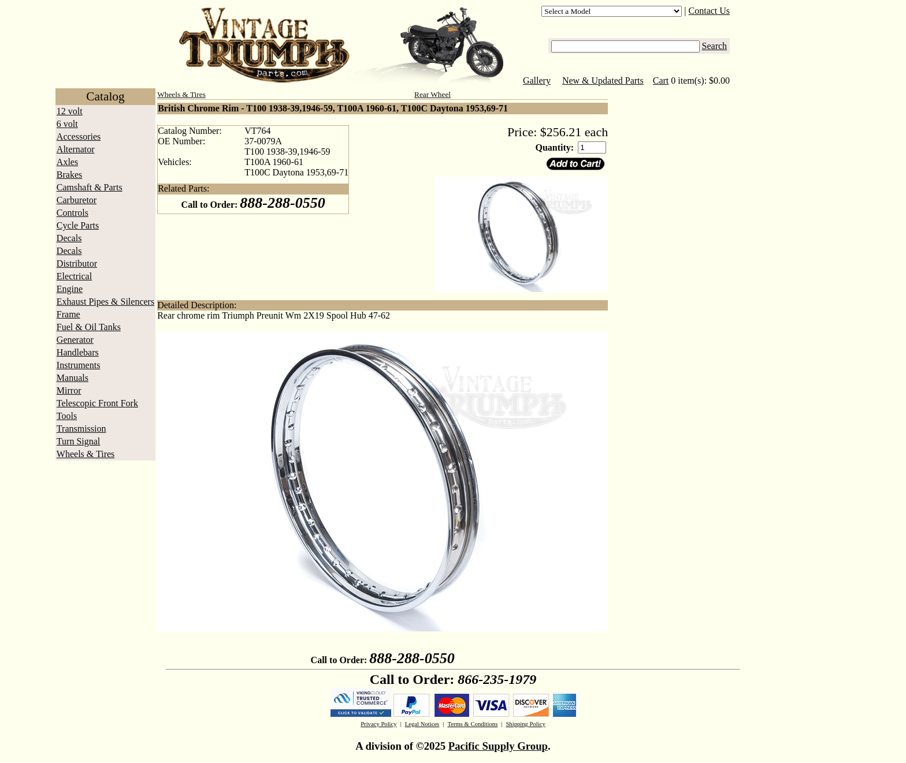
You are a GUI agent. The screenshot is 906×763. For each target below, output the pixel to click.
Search (714, 46)
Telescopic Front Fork (97, 403)
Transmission (81, 428)
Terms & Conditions (472, 724)
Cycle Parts (78, 225)
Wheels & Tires (85, 454)
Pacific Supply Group (498, 746)
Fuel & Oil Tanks (89, 327)
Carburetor (76, 200)
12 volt (70, 111)
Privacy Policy (378, 724)
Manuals (72, 378)
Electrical (74, 276)
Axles (67, 162)
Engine (70, 289)
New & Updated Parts (603, 80)
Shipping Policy (525, 724)
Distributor (77, 263)
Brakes (69, 174)
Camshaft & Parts (89, 187)
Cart (661, 80)
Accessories (79, 136)
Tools (67, 416)
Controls (72, 213)
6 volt (67, 124)
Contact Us (709, 11)
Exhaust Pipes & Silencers (105, 301)
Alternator (76, 149)
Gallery (537, 80)
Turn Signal (78, 441)
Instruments (79, 365)
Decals (69, 238)
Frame (68, 314)
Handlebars (78, 352)
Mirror (69, 390)
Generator (75, 340)
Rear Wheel (432, 94)
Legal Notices (422, 724)
